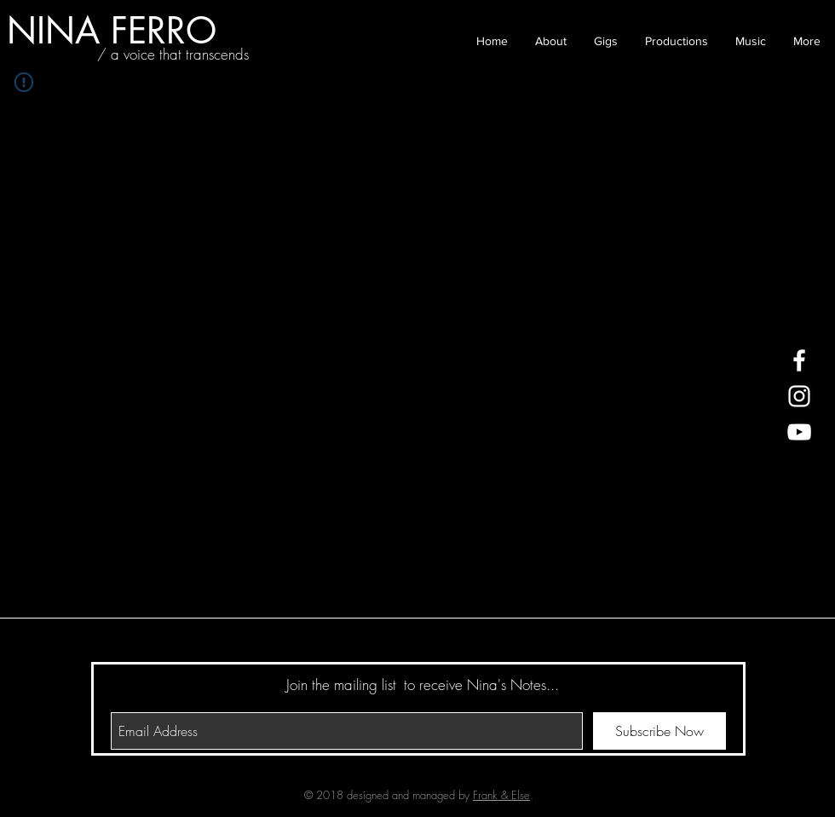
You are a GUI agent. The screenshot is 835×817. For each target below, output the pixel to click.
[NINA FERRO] (111, 30)
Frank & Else (501, 795)
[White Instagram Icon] (799, 396)
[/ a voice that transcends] (173, 54)
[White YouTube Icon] (799, 431)
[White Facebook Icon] (799, 360)
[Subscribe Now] (659, 731)
